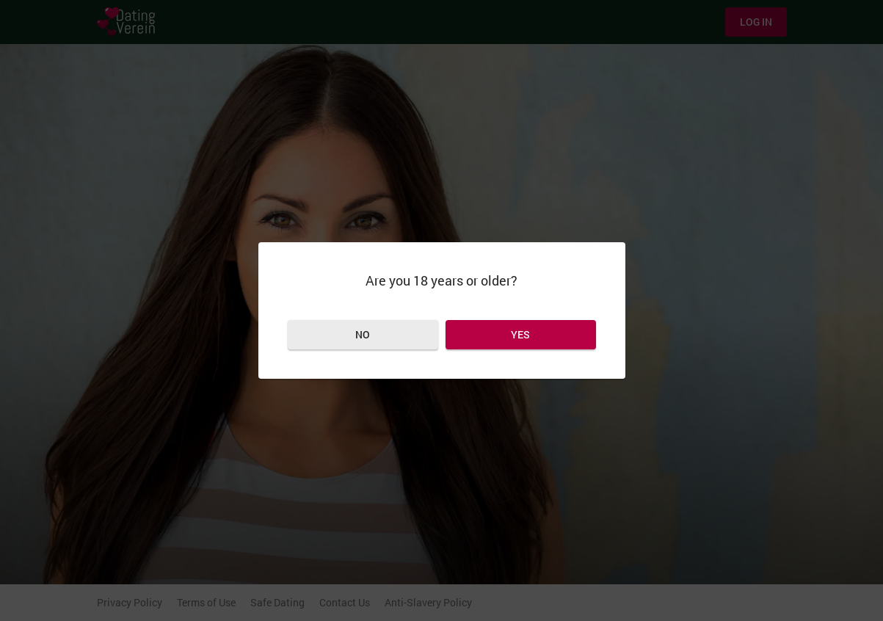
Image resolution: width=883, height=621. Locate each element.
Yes (520, 334)
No (362, 334)
